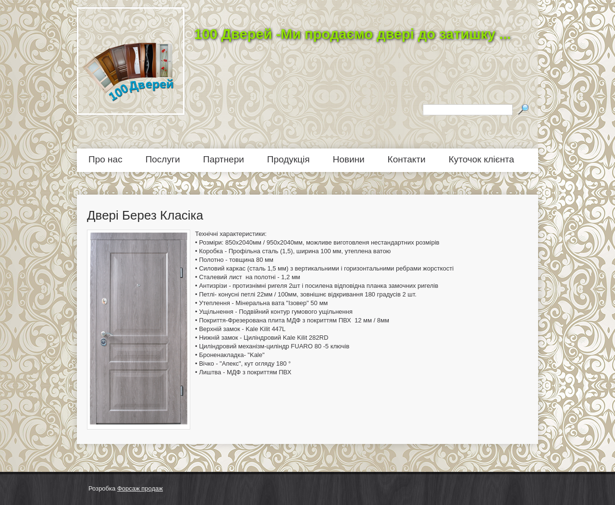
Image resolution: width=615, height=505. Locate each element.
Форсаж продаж (140, 488)
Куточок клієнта (481, 159)
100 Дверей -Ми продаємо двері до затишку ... (352, 34)
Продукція (288, 159)
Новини (349, 159)
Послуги (163, 159)
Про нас (105, 159)
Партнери (223, 159)
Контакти (407, 159)
